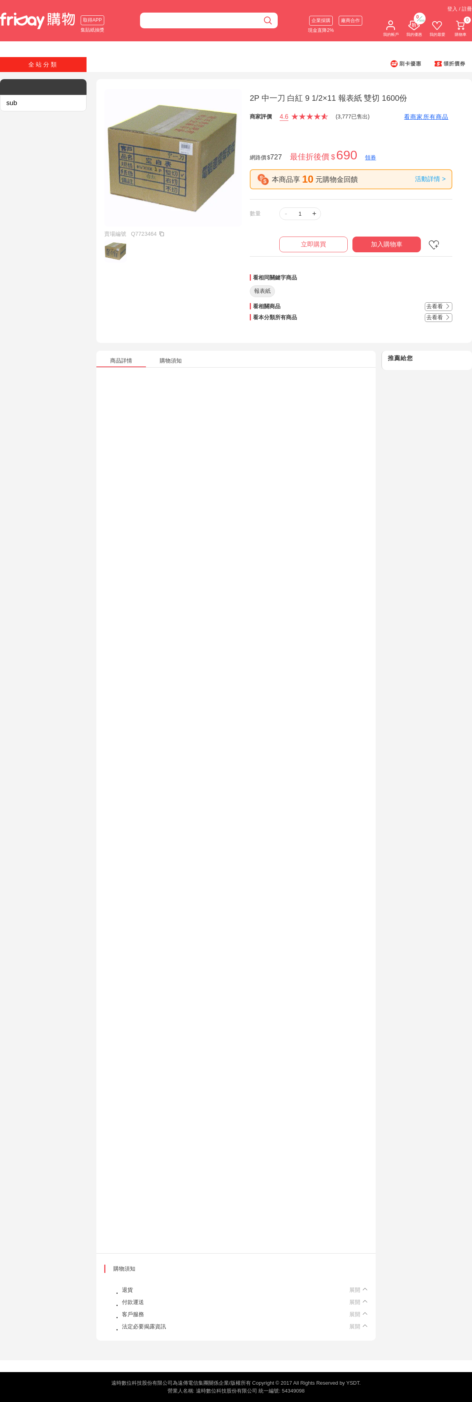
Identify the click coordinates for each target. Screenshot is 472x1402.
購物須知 (124, 1268)
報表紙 (262, 291)
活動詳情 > (430, 179)
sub (11, 103)
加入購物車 (386, 244)
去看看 (438, 306)
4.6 (284, 116)
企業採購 (321, 20)
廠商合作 (350, 20)
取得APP (92, 20)
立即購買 (313, 244)
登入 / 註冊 (459, 9)
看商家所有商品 (426, 116)
